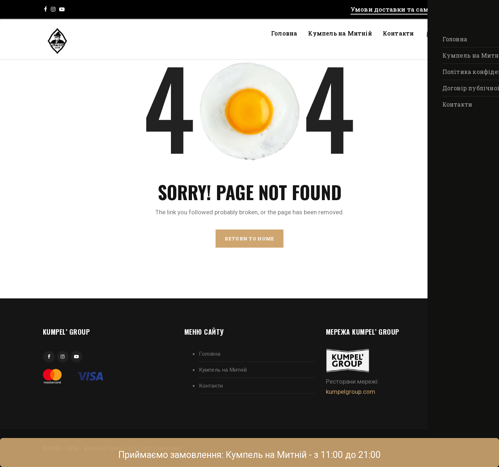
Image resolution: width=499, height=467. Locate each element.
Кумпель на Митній (340, 33)
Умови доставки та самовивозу (404, 9)
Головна (284, 33)
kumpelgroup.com (350, 391)
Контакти (398, 33)
